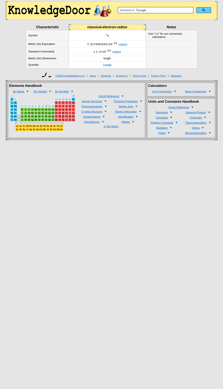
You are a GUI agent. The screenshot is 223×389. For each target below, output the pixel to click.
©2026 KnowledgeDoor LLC (70, 77)
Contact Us (121, 77)
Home (93, 77)
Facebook (106, 77)
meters (123, 44)
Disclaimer (176, 77)
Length (107, 66)
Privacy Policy (158, 77)
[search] (155, 10)
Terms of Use (139, 77)
